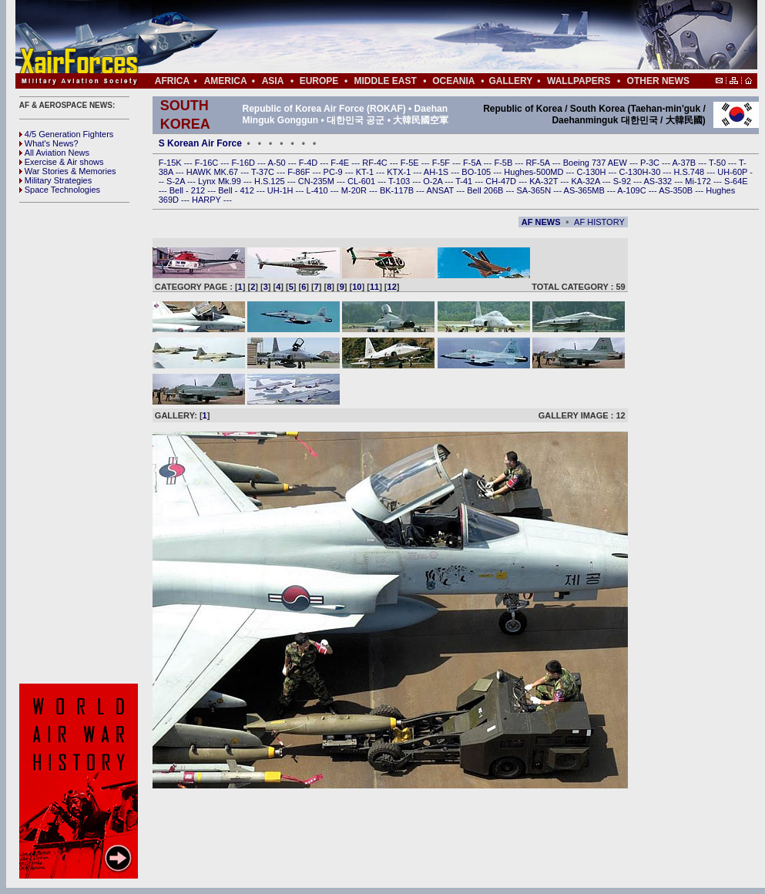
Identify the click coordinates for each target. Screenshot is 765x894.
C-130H (592, 171)
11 (374, 286)
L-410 (318, 190)
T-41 (465, 181)
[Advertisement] (81, 443)
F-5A (473, 162)
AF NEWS (541, 222)
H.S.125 (270, 181)
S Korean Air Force (200, 143)
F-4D (309, 162)
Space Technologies (59, 189)
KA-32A (586, 181)
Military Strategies (55, 180)
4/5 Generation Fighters (67, 134)
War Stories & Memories (67, 171)
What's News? (49, 143)
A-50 (277, 162)
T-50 (718, 162)
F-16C (208, 162)
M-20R (355, 190)
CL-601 (362, 181)
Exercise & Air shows (61, 161)
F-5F (442, 162)
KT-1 (366, 171)
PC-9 (334, 171)
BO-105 (477, 171)
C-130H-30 (641, 171)
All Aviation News (54, 152)
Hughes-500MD (534, 171)
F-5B (504, 162)
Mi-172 (699, 181)
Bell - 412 (237, 190)
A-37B (686, 162)
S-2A (176, 181)
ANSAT (441, 190)
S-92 (623, 181)
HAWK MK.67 (213, 171)
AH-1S (437, 171)
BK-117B (398, 190)
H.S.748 (689, 171)
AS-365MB (585, 190)
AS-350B (677, 190)
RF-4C (375, 162)
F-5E (411, 162)
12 (392, 286)
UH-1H (281, 190)
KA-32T (544, 181)
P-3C (651, 162)
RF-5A (538, 162)
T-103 (400, 181)
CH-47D (501, 181)
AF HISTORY (599, 222)
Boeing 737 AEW (596, 162)
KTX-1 (400, 171)
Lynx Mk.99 (220, 181)
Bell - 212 (188, 190)
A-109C (632, 190)
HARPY (207, 199)
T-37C (264, 171)
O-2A (434, 181)
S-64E (736, 181)
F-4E (340, 162)
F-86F (299, 171)
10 (356, 286)
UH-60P (733, 171)
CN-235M (317, 181)
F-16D (244, 162)
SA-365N (534, 190)
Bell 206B (486, 190)
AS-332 (659, 181)
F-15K (171, 162)
